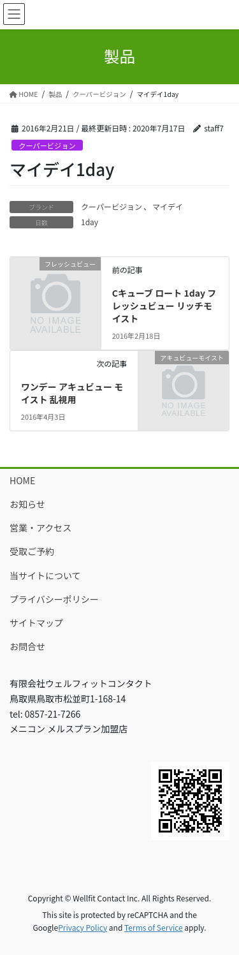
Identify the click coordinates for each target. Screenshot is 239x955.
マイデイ (167, 206)
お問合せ (27, 646)
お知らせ (27, 504)
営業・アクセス (40, 527)
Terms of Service (153, 927)
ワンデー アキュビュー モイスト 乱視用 (72, 393)
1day (89, 221)
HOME (22, 480)
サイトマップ (36, 622)
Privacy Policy (82, 927)
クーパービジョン (46, 145)
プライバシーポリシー (54, 599)
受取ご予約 (32, 551)
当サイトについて (45, 575)
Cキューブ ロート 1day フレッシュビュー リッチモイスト (164, 305)
